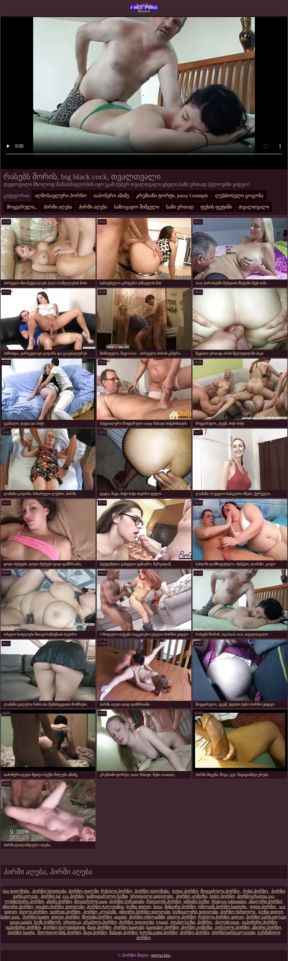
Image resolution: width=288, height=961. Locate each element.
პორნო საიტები (128, 927)
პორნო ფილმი (83, 891)
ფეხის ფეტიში (216, 206)
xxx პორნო (74, 896)
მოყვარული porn (90, 901)
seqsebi (120, 917)
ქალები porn (227, 922)
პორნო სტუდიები (49, 891)
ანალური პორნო (265, 901)
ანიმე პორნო (59, 901)
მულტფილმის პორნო (59, 932)
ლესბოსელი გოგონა (239, 195)
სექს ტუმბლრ (47, 922)
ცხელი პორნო (181, 917)
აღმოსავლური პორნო (61, 195)
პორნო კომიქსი (192, 896)
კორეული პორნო (232, 927)
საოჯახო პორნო (162, 927)
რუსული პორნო (117, 891)
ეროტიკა (72, 922)
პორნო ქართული (238, 912)
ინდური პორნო (17, 906)
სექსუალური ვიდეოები (195, 912)
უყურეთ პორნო (65, 912)
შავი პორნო (99, 927)
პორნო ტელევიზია (105, 906)
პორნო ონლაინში (147, 917)
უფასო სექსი (183, 922)
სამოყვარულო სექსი (107, 896)
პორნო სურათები (126, 901)
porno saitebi (21, 922)
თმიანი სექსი (196, 901)
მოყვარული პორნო (220, 891)
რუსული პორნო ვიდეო (221, 917)
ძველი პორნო (33, 912)
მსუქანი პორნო (97, 917)
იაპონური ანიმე (111, 195)
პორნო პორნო (195, 932)
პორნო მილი (144, 7)
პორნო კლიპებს (100, 912)
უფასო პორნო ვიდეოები (60, 906)
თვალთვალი (254, 206)
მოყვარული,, (22, 206)
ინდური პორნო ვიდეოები (144, 912)
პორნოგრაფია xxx (256, 896)
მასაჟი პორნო (123, 932)
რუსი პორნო (256, 891)
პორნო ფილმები (152, 891)
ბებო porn (10, 917)
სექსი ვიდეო (138, 906)
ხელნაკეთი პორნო (159, 932)
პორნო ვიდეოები (136, 922)
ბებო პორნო (222, 896)
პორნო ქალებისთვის (64, 927)
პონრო (205, 922)
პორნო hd (51, 896)
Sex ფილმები (16, 891)
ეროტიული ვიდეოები (152, 896)
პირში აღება (57, 206)
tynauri (162, 922)
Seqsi (157, 906)
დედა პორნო (185, 891)
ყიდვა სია (161, 955)
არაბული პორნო (100, 922)
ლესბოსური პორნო (24, 901)
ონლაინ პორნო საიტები (223, 906)
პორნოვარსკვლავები (233, 932)
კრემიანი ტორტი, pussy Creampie (172, 195)
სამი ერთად (180, 206)
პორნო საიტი (36, 917)
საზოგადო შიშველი (136, 206)
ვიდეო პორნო (65, 917)
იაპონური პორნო (259, 922)
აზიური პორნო (266, 927)
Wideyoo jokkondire (228, 901)
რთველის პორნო (164, 901)
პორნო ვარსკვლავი (266, 917)
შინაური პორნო (180, 906)
